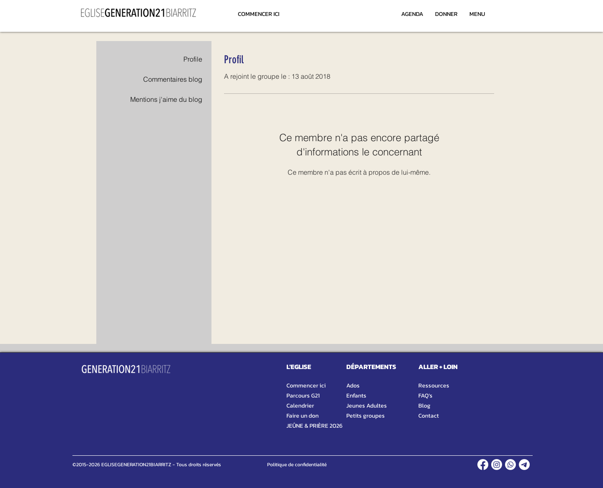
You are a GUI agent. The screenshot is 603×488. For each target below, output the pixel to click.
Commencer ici (306, 385)
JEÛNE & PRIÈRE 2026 (310, 425)
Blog (424, 405)
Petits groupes (365, 415)
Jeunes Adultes (366, 405)
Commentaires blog (172, 79)
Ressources (433, 385)
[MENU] (477, 13)
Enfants (356, 395)
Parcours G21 (303, 395)
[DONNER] (446, 13)
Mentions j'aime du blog (166, 99)
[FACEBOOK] (482, 464)
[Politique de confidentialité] (297, 464)
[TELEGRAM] (524, 464)
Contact (428, 415)
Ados (353, 385)
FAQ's (425, 395)
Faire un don (302, 415)
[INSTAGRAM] (496, 464)
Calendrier (300, 405)
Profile (192, 59)
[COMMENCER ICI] (258, 13)
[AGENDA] (412, 13)
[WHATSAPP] (510, 464)
